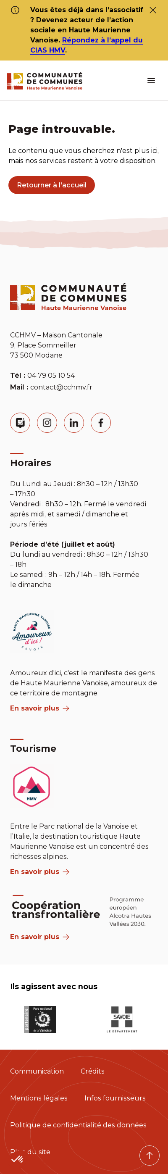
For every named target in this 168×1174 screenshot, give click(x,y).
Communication (37, 1071)
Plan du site (30, 1152)
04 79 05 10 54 (51, 375)
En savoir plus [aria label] (39, 708)
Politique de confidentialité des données (78, 1125)
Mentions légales (39, 1098)
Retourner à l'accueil (52, 185)
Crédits (93, 1071)
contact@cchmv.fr (61, 387)
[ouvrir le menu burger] (151, 81)
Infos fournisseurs (115, 1098)
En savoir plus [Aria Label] (39, 937)
